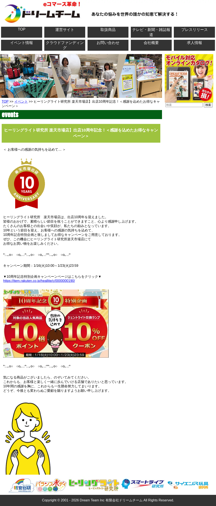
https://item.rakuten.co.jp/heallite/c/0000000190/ (39, 281)
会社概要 (151, 43)
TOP (21, 29)
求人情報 (194, 43)
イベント (21, 101)
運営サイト (64, 30)
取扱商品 (108, 30)
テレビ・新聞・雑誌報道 (151, 32)
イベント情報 (21, 43)
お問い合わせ (108, 43)
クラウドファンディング (65, 45)
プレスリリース (194, 30)
